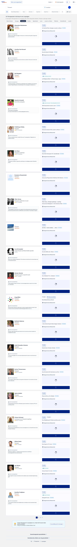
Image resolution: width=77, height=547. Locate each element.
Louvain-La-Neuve (48, 21)
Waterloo (56, 21)
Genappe (17, 21)
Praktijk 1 (44, 25)
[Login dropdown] (68, 2)
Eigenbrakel (35, 21)
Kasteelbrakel (63, 21)
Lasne (41, 21)
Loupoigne (23, 21)
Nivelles (29, 21)
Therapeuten (36, 541)
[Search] (69, 7)
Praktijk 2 (49, 417)
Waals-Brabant (10, 21)
